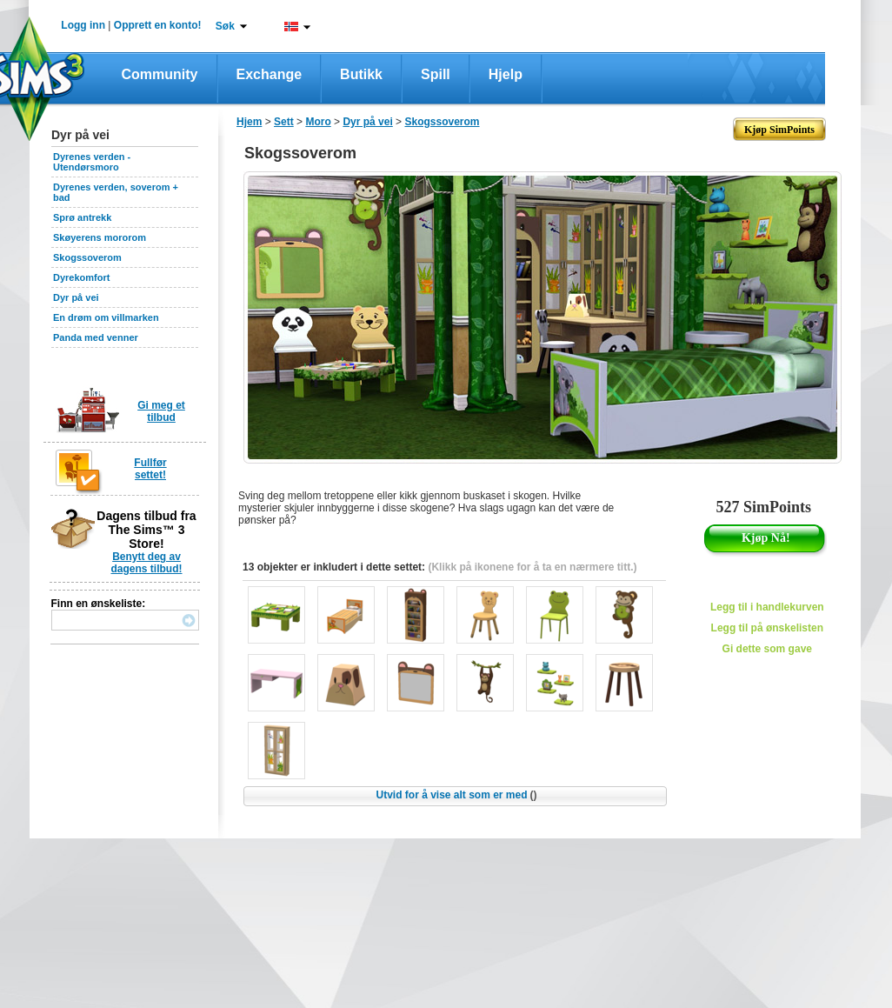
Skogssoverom (87, 257)
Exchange (269, 74)
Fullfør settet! (150, 469)
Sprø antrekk (82, 217)
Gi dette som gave (767, 649)
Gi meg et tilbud (161, 411)
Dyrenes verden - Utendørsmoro (91, 161)
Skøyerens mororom (99, 237)
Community (160, 74)
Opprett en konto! (158, 25)
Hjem (249, 122)
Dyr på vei (76, 297)
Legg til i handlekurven (767, 607)
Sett (284, 122)
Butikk (361, 74)
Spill (435, 74)
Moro (317, 122)
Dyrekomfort (81, 277)
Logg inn (83, 25)
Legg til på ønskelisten (767, 628)
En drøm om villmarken (106, 317)
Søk (225, 26)
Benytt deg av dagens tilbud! (147, 563)
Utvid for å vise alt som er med (456, 795)
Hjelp (506, 74)
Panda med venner (95, 337)
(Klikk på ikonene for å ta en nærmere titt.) (532, 567)
